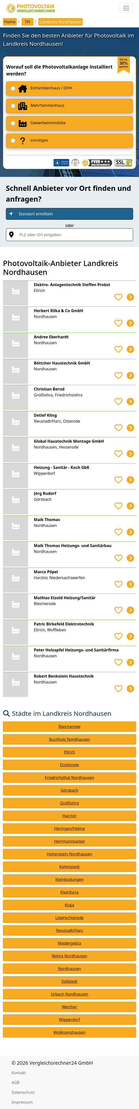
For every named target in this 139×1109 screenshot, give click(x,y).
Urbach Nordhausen (69, 994)
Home (9, 21)
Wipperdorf (69, 1019)
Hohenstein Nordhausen (69, 854)
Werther (69, 1007)
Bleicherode (69, 726)
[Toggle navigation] (126, 8)
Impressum (22, 1102)
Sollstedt (69, 981)
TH (27, 21)
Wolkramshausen (69, 1032)
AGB (15, 1082)
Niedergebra (69, 943)
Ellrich (69, 752)
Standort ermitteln (36, 214)
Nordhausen (69, 968)
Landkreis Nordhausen (60, 21)
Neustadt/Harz (69, 930)
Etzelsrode (69, 765)
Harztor (69, 815)
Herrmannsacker (69, 841)
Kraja (69, 905)
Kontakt (19, 1072)
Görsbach (69, 790)
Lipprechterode (69, 917)
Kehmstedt (70, 866)
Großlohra (69, 803)
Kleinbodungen (69, 879)
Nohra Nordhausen (69, 956)
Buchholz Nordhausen (69, 739)
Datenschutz (23, 1092)
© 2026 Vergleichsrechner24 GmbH (52, 1063)
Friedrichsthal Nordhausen (69, 777)
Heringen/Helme (69, 828)
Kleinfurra (69, 892)
